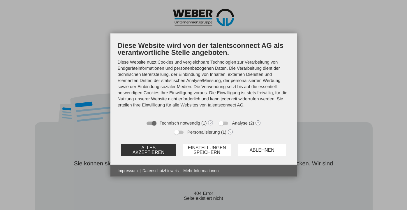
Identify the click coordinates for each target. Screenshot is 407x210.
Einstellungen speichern (207, 150)
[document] (204, 79)
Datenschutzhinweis (160, 170)
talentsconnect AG (225, 105)
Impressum (128, 170)
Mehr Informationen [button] (201, 170)
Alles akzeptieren (148, 150)
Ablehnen (262, 149)
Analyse (239, 123)
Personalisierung (203, 132)
